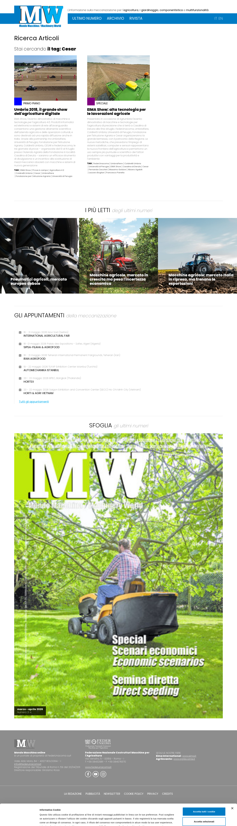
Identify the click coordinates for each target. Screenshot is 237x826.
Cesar (37, 173)
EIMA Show (25, 170)
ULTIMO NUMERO (87, 18)
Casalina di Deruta (132, 167)
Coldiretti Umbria (24, 173)
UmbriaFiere (48, 173)
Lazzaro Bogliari (96, 173)
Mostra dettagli (159, 820)
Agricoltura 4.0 (57, 170)
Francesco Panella (115, 173)
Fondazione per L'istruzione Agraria (33, 176)
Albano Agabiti (135, 170)
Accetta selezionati (204, 801)
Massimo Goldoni (117, 170)
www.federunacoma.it (98, 767)
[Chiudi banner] (232, 788)
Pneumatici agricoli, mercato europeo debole (39, 281)
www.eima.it (189, 756)
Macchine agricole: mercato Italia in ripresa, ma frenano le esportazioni (201, 279)
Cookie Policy (139, 810)
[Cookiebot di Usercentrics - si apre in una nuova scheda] (19, 820)
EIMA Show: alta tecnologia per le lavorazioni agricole (116, 111)
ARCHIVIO (115, 18)
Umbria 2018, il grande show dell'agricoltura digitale (40, 111)
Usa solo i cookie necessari (204, 811)
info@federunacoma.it (27, 764)
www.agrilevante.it (184, 759)
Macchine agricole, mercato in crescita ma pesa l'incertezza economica (119, 279)
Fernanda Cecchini (98, 170)
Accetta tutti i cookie (204, 791)
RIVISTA (135, 18)
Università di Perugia (62, 176)
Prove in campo (40, 170)
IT (215, 18)
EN (221, 18)
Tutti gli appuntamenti (34, 401)
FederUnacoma (101, 164)
